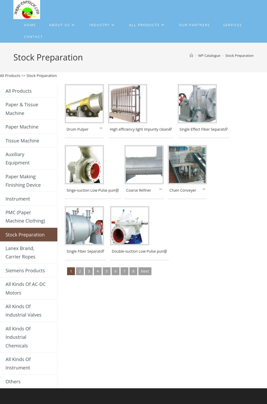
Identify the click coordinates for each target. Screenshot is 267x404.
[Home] (191, 55)
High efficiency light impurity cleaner (141, 129)
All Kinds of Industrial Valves (23, 310)
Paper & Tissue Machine (22, 108)
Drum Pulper (78, 129)
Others (13, 381)
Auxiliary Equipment (18, 158)
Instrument (18, 199)
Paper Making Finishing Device (23, 180)
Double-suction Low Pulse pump (139, 251)
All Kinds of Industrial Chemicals (18, 337)
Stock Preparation (239, 55)
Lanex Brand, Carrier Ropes (20, 252)
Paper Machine (22, 127)
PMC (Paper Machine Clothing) (25, 216)
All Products (10, 75)
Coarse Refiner (138, 190)
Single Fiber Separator (85, 251)
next (145, 271)
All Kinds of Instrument (18, 363)
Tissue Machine (22, 140)
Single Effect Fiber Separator (203, 129)
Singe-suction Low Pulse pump (93, 190)
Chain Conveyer (183, 190)
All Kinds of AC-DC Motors (26, 288)
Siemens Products (25, 270)
